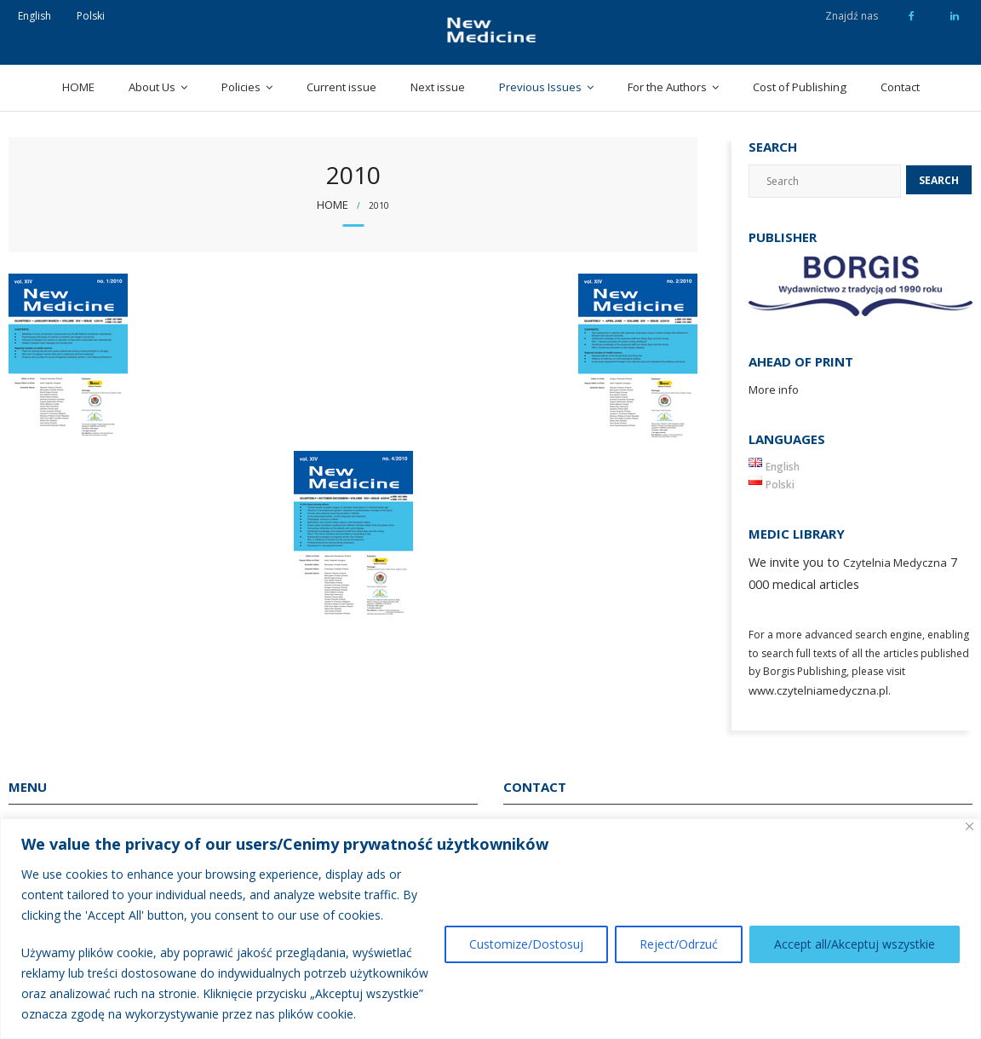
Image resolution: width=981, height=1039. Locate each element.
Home (332, 204)
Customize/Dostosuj (526, 944)
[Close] (969, 826)
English (34, 16)
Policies (241, 87)
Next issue (437, 87)
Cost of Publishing (799, 87)
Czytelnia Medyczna (895, 562)
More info (774, 389)
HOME (78, 87)
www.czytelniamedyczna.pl (818, 690)
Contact (900, 87)
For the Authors (667, 87)
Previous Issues (540, 87)
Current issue (341, 87)
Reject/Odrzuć (679, 944)
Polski (91, 16)
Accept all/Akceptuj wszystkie (854, 944)
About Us (152, 87)
